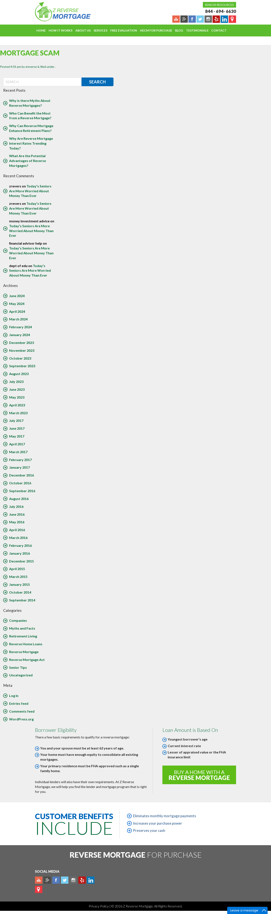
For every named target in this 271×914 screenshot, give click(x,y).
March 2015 (18, 577)
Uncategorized (21, 675)
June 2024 (17, 296)
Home (41, 30)
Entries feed (18, 703)
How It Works (60, 30)
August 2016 (19, 499)
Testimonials (197, 30)
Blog (179, 30)
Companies (18, 620)
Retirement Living (23, 636)
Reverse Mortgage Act (27, 660)
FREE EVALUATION (123, 30)
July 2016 (16, 506)
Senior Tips (18, 667)
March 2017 (18, 452)
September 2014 (22, 600)
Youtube (38, 880)
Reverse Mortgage (24, 652)
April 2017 (17, 444)
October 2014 (20, 592)
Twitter (64, 880)
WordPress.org (21, 719)
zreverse (31, 66)
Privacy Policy (99, 906)
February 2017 (20, 460)
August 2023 (19, 374)
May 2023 (16, 397)
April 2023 (17, 405)
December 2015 (21, 561)
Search (97, 81)
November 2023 (21, 350)
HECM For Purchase (156, 30)
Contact (219, 30)
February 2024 (20, 327)
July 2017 (16, 420)
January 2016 (19, 553)
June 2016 (17, 514)
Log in (13, 696)
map (38, 889)
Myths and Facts (22, 628)
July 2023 (16, 381)
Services (100, 30)
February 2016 (20, 545)
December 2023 (21, 343)
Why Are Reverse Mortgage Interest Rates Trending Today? (31, 143)
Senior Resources (219, 5)
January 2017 (19, 467)
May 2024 (16, 304)
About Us (83, 30)
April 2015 (17, 569)
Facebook (56, 880)
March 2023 (18, 413)
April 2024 (17, 311)
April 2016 (17, 530)
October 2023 (20, 358)
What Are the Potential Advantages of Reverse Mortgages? (27, 161)
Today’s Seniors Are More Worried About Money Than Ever (30, 191)
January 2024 (19, 335)
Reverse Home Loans (25, 644)
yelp (82, 880)
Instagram (73, 880)
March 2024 (18, 319)
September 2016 (22, 491)
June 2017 (17, 428)
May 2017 (16, 436)
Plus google (47, 880)
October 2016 (20, 483)
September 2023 (22, 366)
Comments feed (22, 711)
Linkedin (90, 880)
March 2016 (18, 538)
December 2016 (21, 475)
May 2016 (16, 522)
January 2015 (19, 584)
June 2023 (17, 389)
